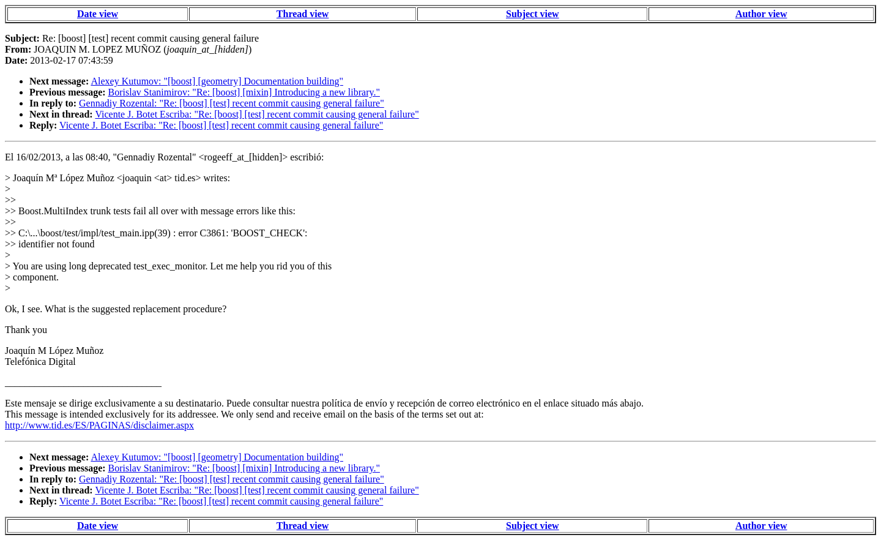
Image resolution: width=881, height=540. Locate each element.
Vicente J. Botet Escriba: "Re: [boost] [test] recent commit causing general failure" (256, 114)
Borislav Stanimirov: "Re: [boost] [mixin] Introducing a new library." (244, 92)
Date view (97, 14)
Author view (761, 14)
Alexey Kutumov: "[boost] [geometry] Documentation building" (217, 81)
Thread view (303, 14)
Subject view (532, 14)
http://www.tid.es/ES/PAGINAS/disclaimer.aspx (99, 425)
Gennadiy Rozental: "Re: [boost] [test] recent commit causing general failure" (231, 103)
